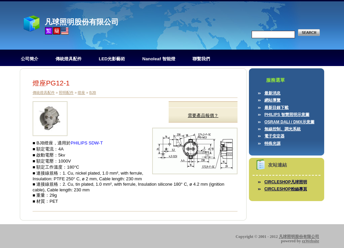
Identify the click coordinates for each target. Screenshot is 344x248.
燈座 (81, 92)
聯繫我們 (201, 58)
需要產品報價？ (203, 115)
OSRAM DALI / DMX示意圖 (289, 122)
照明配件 (66, 92)
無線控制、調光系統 (282, 129)
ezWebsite (310, 241)
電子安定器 (274, 136)
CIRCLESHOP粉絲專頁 (285, 189)
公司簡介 (29, 58)
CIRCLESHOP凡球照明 (285, 182)
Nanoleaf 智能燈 (158, 58)
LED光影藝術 (112, 58)
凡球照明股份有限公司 (82, 22)
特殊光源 (272, 143)
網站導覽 (272, 100)
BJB (92, 92)
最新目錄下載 (276, 107)
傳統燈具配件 (68, 58)
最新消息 (272, 93)
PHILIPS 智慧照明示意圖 (286, 114)
